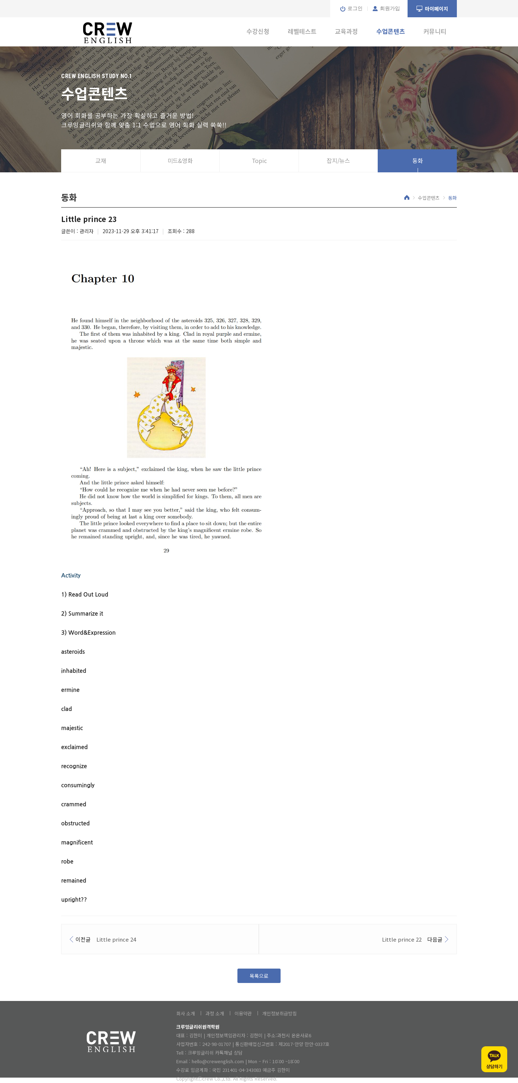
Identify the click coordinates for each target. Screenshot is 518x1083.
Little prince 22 (402, 939)
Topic (259, 160)
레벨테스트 (302, 31)
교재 (100, 160)
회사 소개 (185, 1013)
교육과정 (346, 31)
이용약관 (243, 1013)
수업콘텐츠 (390, 31)
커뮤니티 (434, 31)
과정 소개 (214, 1013)
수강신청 (257, 31)
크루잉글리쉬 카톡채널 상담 (215, 1052)
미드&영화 (180, 160)
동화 (417, 160)
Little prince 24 (116, 939)
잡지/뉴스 (338, 160)
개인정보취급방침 (279, 1013)
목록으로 (259, 975)
